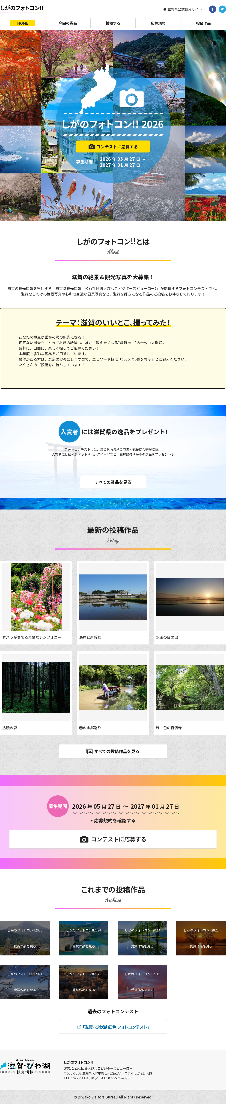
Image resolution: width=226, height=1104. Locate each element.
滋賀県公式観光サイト (184, 9)
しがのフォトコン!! (78, 1062)
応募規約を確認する (115, 820)
